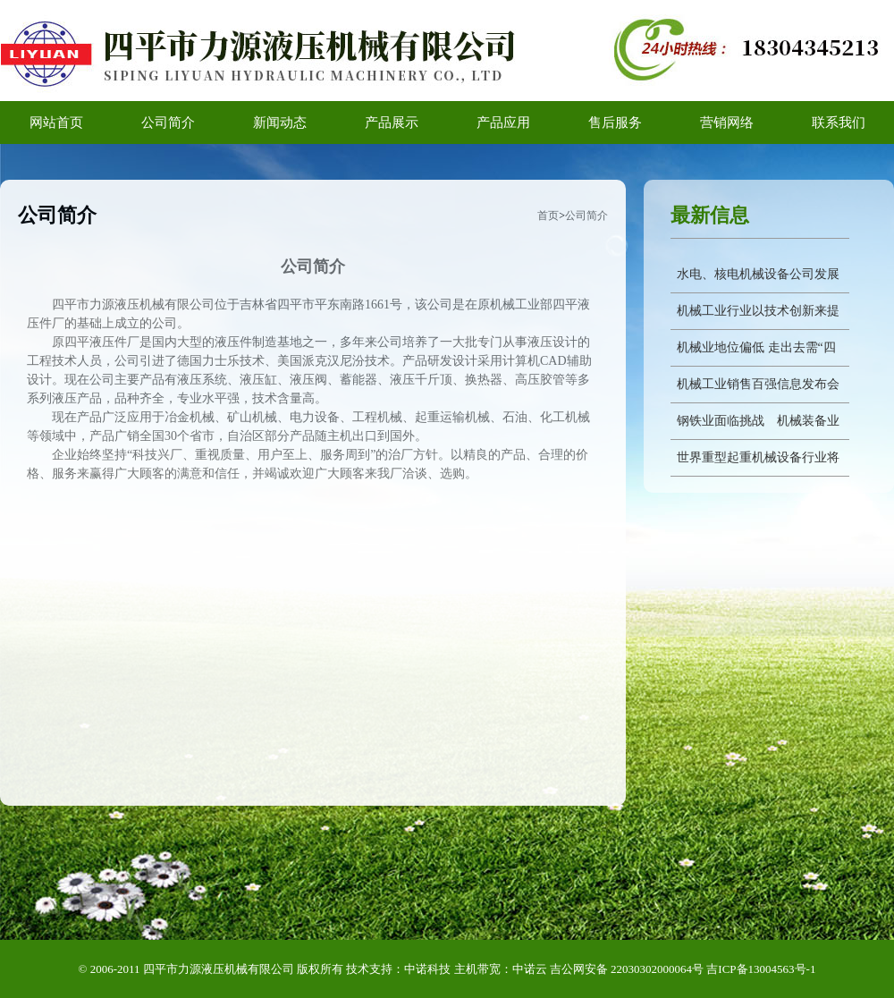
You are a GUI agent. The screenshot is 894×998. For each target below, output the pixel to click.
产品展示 (391, 122)
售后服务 (615, 122)
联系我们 (838, 122)
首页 (548, 215)
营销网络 (727, 122)
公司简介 (168, 122)
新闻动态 (280, 122)
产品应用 (503, 122)
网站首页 (56, 122)
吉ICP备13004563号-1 (760, 969)
